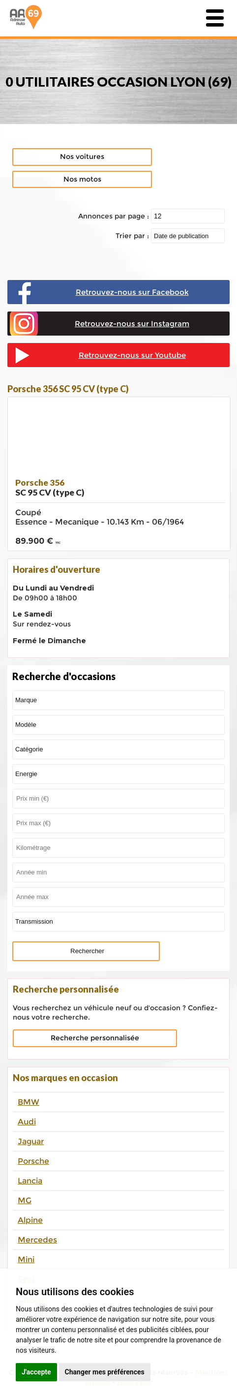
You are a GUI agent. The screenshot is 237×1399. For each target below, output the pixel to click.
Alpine (30, 1220)
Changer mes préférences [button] (105, 1372)
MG (24, 1200)
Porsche (33, 1161)
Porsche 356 (50, 487)
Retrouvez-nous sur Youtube (132, 355)
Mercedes (37, 1239)
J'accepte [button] (36, 1372)
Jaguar (31, 1141)
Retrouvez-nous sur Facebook (132, 292)
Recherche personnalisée (95, 1037)
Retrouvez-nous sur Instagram (132, 323)
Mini (26, 1259)
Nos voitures (82, 156)
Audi (27, 1121)
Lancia (30, 1180)
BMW (28, 1102)
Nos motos (82, 179)
